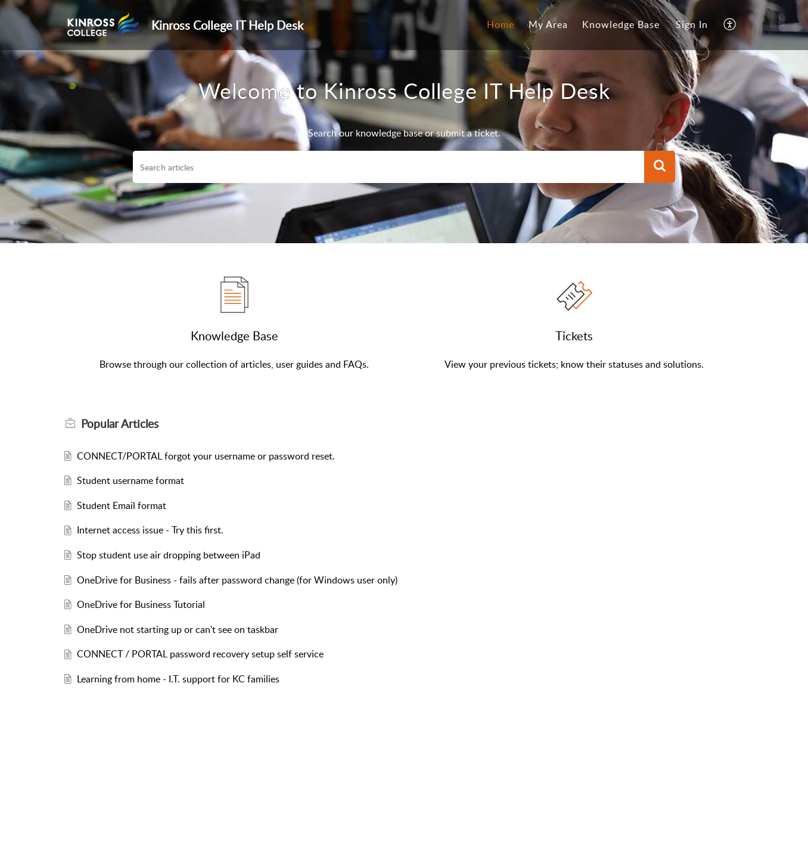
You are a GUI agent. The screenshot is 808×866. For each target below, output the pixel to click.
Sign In (692, 24)
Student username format (130, 480)
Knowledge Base (621, 24)
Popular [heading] (120, 424)
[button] (730, 25)
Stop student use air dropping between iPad (168, 554)
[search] (388, 167)
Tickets (574, 335)
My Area (548, 24)
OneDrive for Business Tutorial (141, 604)
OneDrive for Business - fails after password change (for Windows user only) (237, 579)
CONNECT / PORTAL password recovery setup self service (200, 653)
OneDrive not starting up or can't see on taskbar (177, 629)
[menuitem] (500, 25)
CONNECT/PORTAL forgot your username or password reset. (206, 456)
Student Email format (121, 505)
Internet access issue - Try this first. (150, 529)
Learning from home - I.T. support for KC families (178, 678)
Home (500, 24)
